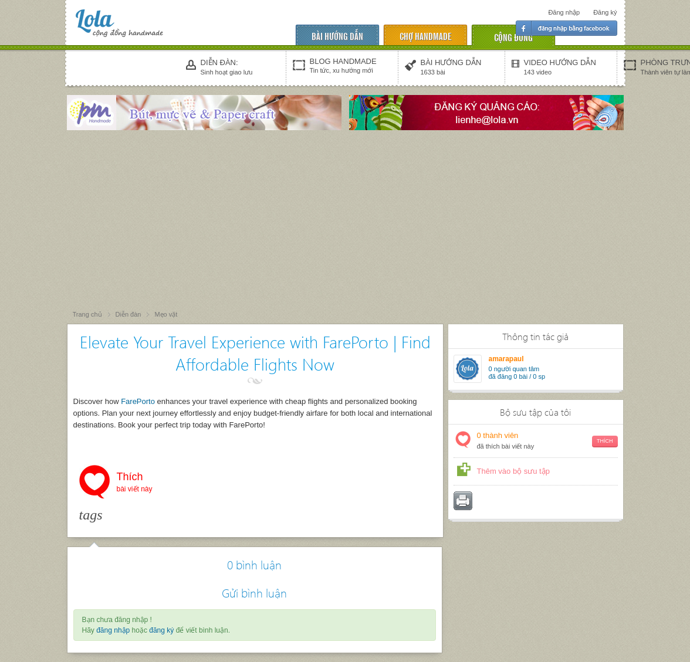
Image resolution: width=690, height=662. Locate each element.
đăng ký (161, 630)
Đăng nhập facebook (566, 28)
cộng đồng (513, 36)
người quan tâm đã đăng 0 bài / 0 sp (517, 372)
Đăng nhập (564, 12)
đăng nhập (113, 630)
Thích (135, 483)
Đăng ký (605, 12)
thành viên (547, 441)
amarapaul (506, 359)
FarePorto (138, 401)
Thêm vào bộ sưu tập (513, 471)
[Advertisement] (345, 221)
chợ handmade (425, 35)
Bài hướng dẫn (337, 35)
